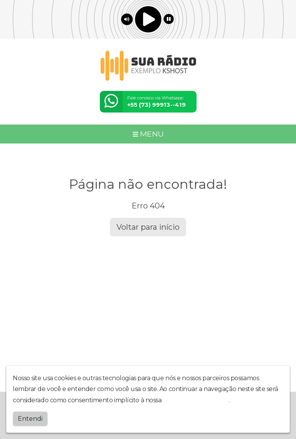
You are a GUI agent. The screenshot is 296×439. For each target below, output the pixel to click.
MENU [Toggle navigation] (148, 133)
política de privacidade (196, 400)
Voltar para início (148, 227)
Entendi (30, 418)
